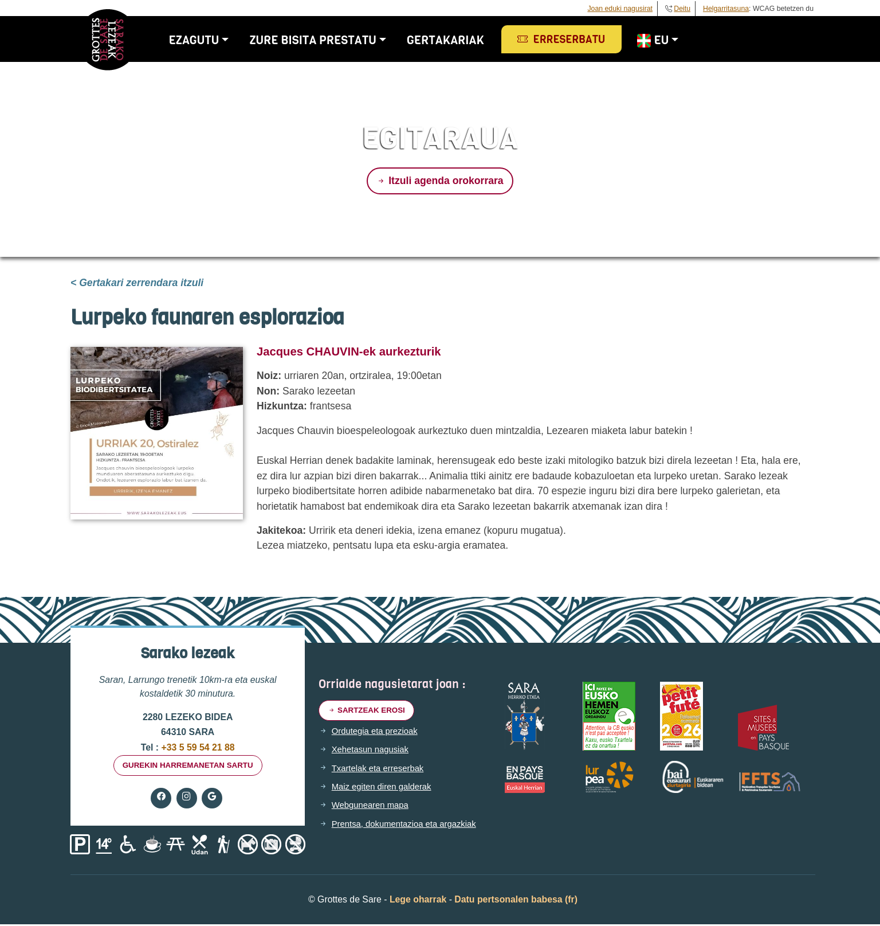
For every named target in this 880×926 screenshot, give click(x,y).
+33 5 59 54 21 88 (196, 747)
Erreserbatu (571, 39)
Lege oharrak (418, 901)
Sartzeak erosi (369, 711)
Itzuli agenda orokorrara (439, 180)
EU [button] (662, 40)
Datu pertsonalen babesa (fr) (516, 901)
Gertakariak (454, 40)
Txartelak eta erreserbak (381, 770)
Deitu (682, 9)
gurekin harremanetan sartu (188, 766)
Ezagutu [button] (203, 40)
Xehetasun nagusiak (373, 751)
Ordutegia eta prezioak (377, 732)
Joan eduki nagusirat (620, 9)
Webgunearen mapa (373, 806)
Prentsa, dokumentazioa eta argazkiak (409, 825)
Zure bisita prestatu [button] (322, 40)
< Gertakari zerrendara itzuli (136, 282)
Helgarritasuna (726, 9)
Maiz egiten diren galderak (385, 788)
